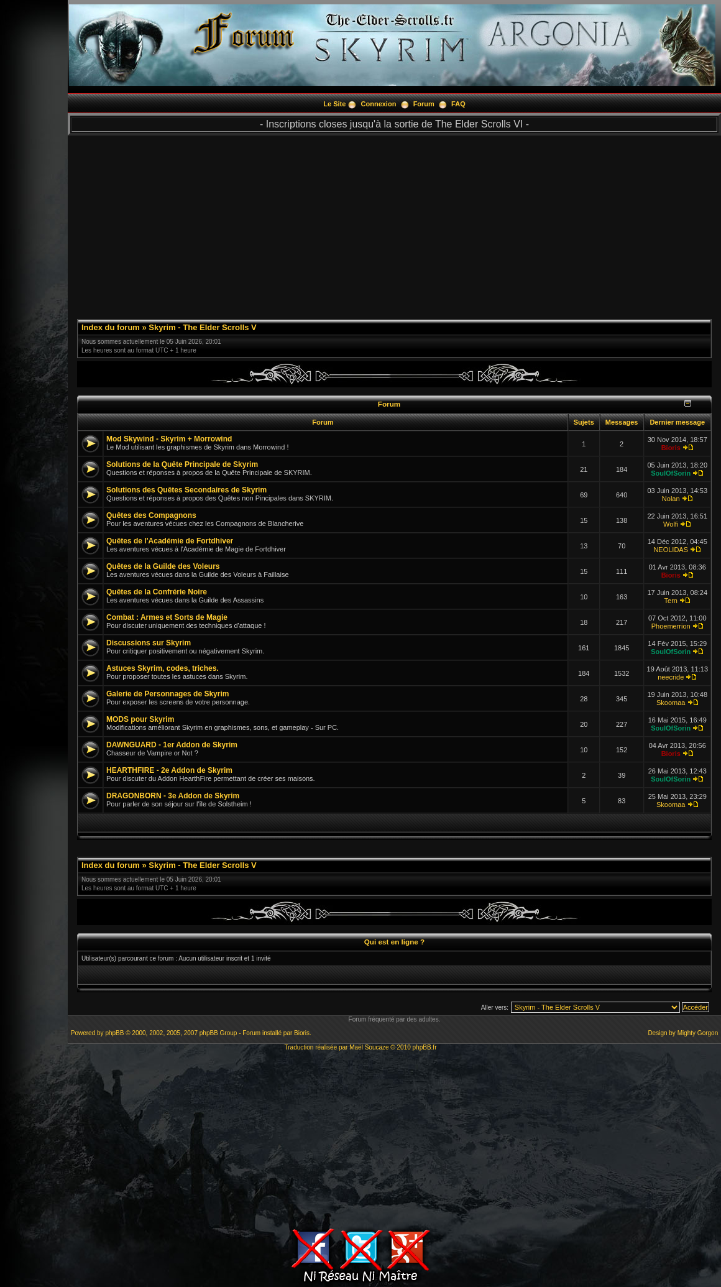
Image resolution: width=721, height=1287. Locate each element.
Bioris (671, 447)
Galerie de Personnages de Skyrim (167, 694)
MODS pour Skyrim (140, 719)
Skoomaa (670, 702)
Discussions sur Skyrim (148, 643)
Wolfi (670, 524)
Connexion (379, 104)
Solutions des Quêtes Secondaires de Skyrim (186, 490)
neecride (671, 677)
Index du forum (110, 327)
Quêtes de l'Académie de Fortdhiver (169, 541)
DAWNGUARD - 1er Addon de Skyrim (171, 744)
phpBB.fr (425, 1047)
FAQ (458, 104)
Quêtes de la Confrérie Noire (156, 592)
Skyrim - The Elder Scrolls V (202, 327)
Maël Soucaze (368, 1047)
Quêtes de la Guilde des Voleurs (163, 566)
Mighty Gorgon (698, 1033)
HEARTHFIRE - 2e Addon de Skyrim (169, 770)
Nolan (671, 498)
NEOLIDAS (670, 549)
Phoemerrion (671, 626)
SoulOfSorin (671, 473)
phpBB (114, 1033)
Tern (670, 600)
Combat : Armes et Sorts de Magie (166, 617)
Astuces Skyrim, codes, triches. (162, 668)
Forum (423, 104)
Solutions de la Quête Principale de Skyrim (182, 464)
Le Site (334, 104)
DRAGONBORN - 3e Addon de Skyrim (172, 795)
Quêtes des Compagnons (151, 515)
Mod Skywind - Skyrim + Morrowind (169, 439)
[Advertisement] (394, 223)
